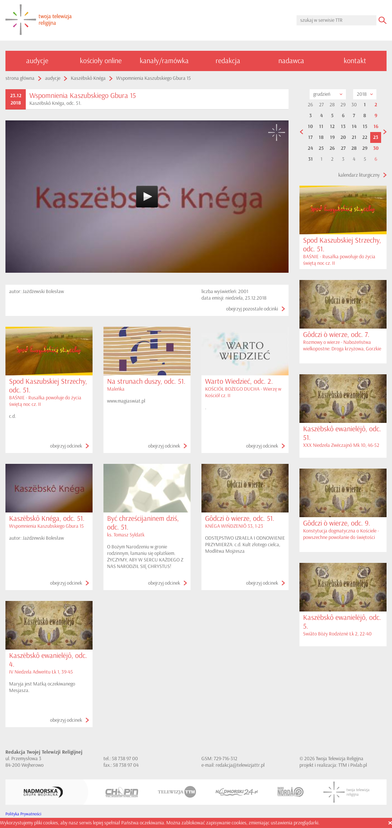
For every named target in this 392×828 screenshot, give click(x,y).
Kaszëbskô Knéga (88, 78)
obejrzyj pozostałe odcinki (252, 309)
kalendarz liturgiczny (359, 175)
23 (375, 137)
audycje (37, 60)
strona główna (19, 78)
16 (375, 126)
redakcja (228, 60)
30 (376, 148)
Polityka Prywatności (23, 814)
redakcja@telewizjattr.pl (240, 765)
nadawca (291, 60)
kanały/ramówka (164, 60)
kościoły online (101, 60)
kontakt (355, 60)
